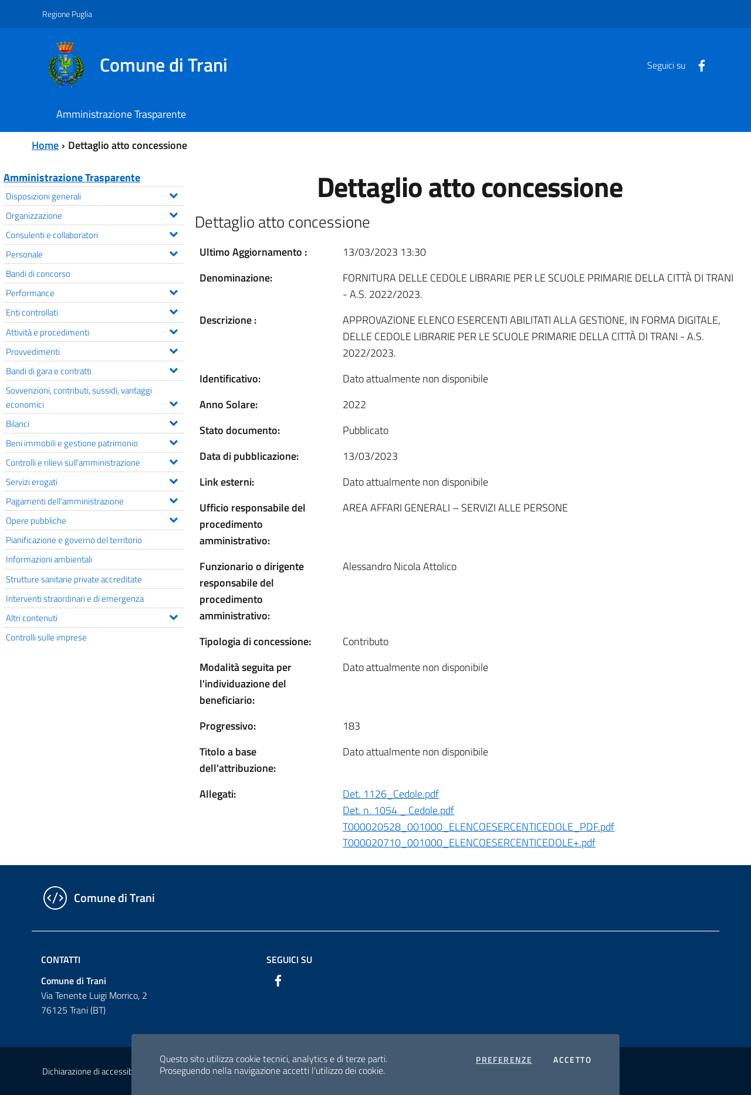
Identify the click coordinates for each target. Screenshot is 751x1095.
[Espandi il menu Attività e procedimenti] (173, 330)
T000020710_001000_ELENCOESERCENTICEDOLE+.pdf (469, 842)
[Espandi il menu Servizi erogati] (173, 480)
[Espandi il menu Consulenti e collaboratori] (173, 233)
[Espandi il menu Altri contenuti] (173, 616)
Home (45, 145)
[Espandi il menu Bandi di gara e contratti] (173, 369)
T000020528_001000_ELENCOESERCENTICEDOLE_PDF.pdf (478, 827)
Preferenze (504, 1060)
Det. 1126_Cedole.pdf (391, 794)
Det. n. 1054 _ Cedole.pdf (398, 810)
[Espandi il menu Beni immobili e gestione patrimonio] (173, 441)
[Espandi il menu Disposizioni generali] (173, 194)
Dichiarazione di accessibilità (94, 1071)
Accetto (572, 1060)
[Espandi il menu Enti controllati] (173, 310)
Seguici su (289, 959)
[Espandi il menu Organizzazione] (173, 213)
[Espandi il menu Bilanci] (173, 422)
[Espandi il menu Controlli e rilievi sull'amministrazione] (173, 460)
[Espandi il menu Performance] (173, 291)
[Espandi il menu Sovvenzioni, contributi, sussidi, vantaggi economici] (173, 402)
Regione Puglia (67, 14)
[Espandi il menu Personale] (173, 252)
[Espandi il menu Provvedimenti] (173, 350)
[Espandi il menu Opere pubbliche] (173, 518)
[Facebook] (697, 64)
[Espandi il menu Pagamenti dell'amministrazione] (173, 499)
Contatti (60, 959)
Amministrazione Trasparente (72, 177)
